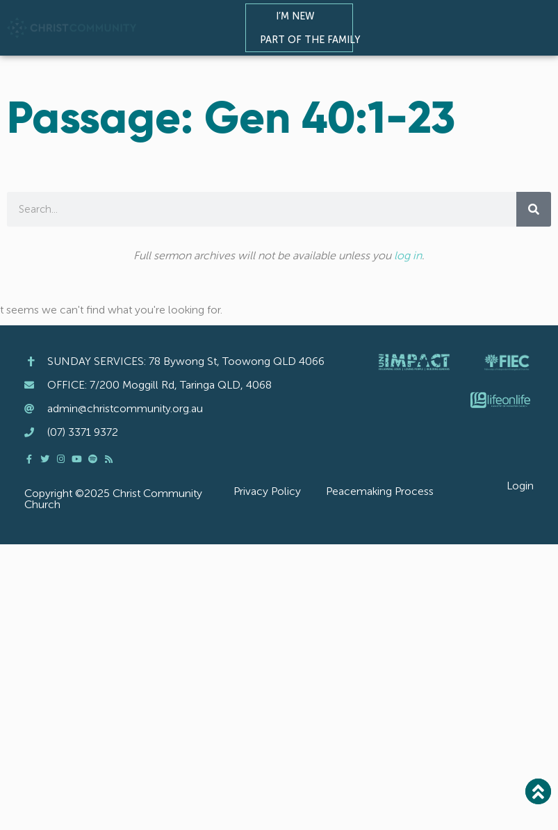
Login (520, 485)
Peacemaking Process (380, 491)
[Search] (533, 209)
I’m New (299, 16)
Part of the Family (313, 40)
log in (408, 255)
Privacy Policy (267, 491)
